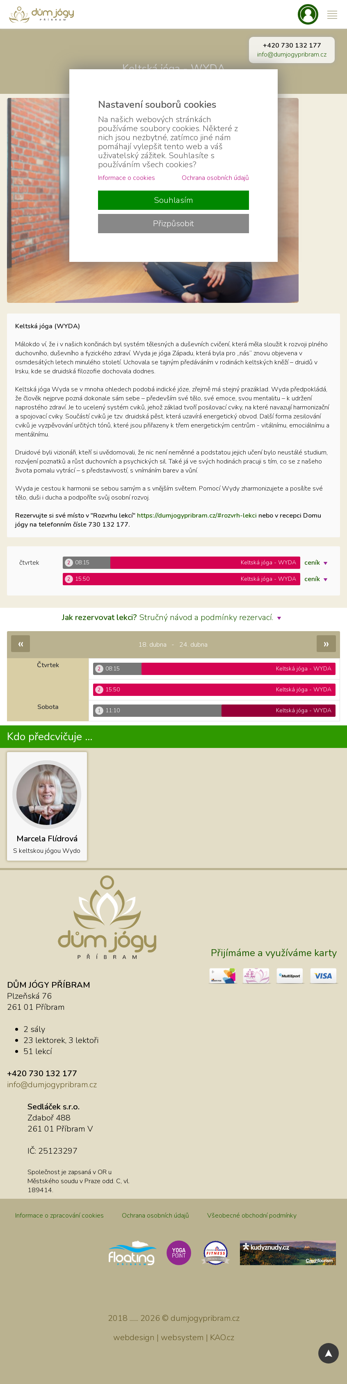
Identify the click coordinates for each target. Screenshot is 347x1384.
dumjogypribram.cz (205, 1318)
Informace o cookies (126, 177)
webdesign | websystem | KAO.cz (173, 1337)
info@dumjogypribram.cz (291, 54)
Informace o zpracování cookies (59, 1215)
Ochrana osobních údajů (155, 1215)
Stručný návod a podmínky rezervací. (173, 617)
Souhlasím (173, 200)
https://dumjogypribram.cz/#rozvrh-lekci (197, 515)
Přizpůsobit (173, 223)
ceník (317, 562)
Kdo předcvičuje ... (49, 736)
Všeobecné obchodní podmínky (252, 1215)
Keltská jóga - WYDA (173, 68)
